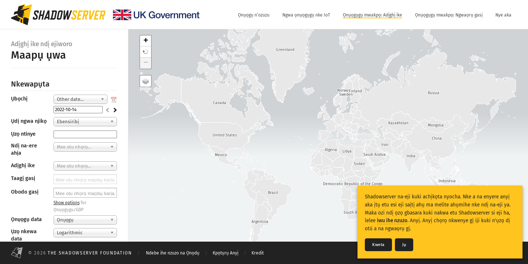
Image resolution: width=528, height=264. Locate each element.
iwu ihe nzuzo (392, 220)
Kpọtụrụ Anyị (225, 253)
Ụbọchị (19, 99)
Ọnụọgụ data (26, 219)
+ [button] (145, 41)
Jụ (404, 244)
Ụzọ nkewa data (24, 235)
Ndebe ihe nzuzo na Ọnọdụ (172, 253)
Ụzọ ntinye (23, 134)
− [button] (145, 63)
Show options (67, 202)
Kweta (378, 244)
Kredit (258, 253)
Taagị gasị (23, 178)
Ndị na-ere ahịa (24, 149)
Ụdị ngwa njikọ (29, 121)
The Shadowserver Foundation (90, 253)
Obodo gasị (24, 192)
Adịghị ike (23, 165)
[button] (145, 52)
